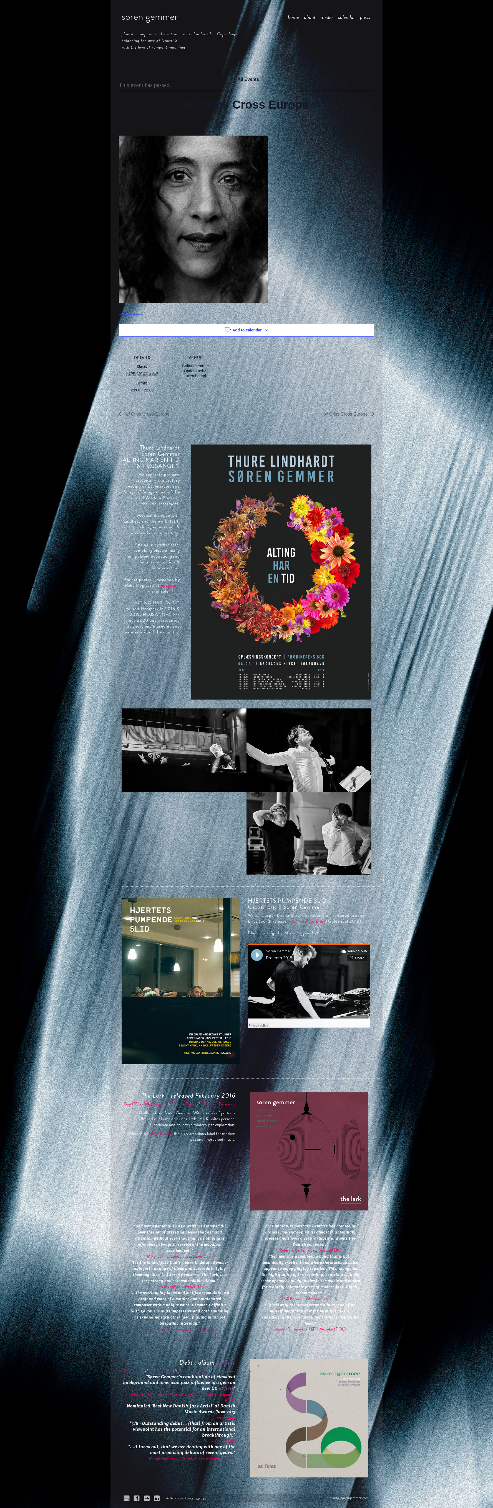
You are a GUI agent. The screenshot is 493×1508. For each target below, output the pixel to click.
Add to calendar (247, 330)
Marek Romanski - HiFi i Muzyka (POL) (310, 1329)
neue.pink (170, 585)
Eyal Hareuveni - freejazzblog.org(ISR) (179, 1329)
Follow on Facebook (218, 1104)
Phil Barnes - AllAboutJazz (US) (310, 1298)
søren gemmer (150, 16)
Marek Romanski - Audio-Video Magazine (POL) (192, 1458)
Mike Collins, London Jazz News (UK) (180, 1256)
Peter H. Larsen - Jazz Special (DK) (310, 1250)
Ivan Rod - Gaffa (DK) (215, 1441)
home (293, 17)
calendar (346, 17)
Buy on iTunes (184, 1104)
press (365, 17)
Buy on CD (134, 1371)
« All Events (246, 79)
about (310, 17)
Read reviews (224, 1371)
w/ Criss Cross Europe (147, 414)
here (174, 591)
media (327, 17)
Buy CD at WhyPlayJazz (145, 1104)
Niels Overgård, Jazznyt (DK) (180, 1286)
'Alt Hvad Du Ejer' (306, 921)
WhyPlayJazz (160, 1133)
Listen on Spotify (193, 1371)
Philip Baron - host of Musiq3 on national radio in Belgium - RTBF (183, 1397)
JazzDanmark (225, 1418)
